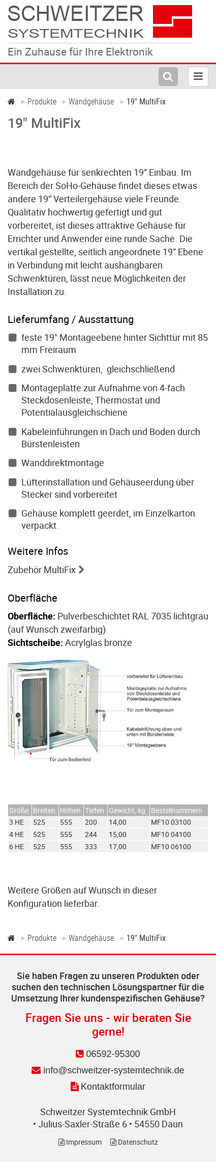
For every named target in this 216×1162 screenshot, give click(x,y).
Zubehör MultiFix (42, 569)
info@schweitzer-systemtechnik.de (108, 1070)
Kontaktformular (108, 1087)
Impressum (80, 1142)
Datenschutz (134, 1142)
